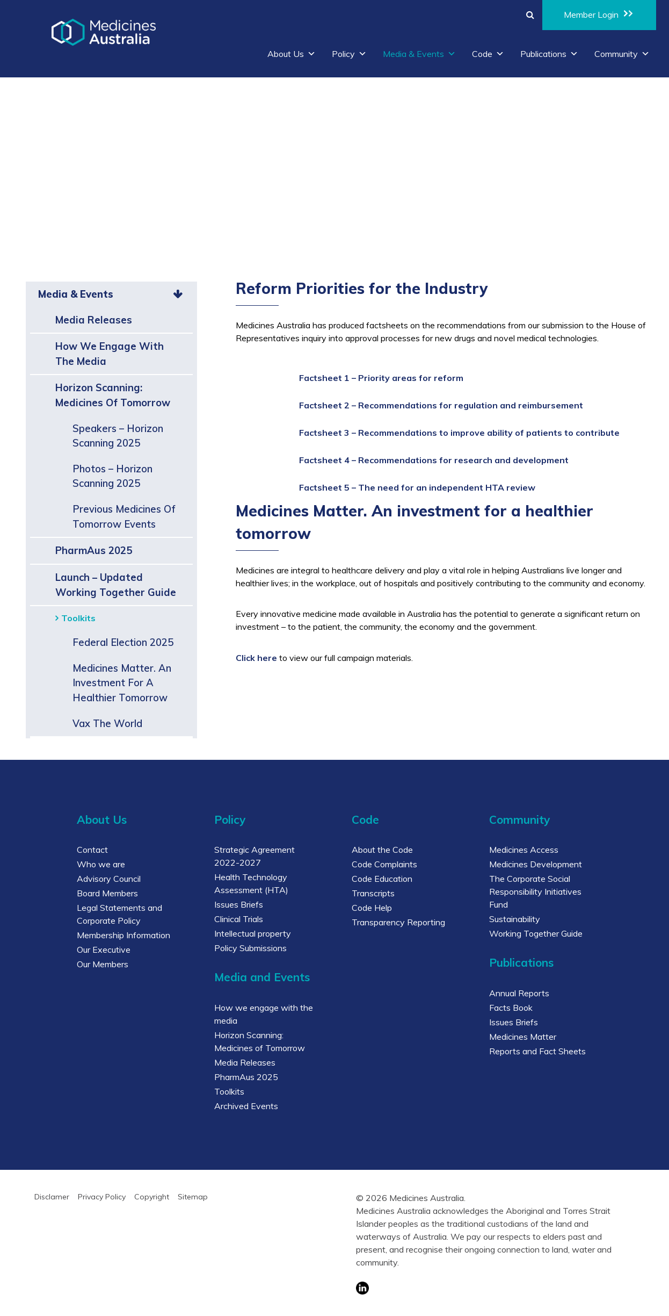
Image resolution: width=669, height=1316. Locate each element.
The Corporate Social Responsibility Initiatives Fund (535, 891)
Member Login (599, 14)
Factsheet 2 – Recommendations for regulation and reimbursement (441, 405)
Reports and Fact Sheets (537, 1051)
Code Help (372, 907)
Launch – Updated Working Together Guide (115, 585)
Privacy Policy (102, 1197)
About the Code (382, 849)
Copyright (151, 1197)
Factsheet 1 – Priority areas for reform (381, 377)
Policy (349, 53)
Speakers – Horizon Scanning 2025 (117, 436)
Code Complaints (384, 864)
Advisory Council (109, 878)
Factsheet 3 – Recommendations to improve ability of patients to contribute (459, 432)
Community (622, 53)
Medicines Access (523, 849)
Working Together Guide (536, 933)
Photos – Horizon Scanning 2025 (112, 476)
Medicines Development (535, 864)
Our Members (102, 964)
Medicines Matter (522, 1036)
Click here (256, 657)
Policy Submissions (250, 948)
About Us (291, 53)
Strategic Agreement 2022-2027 (254, 856)
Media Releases (93, 320)
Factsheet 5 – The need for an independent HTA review (417, 487)
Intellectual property (252, 933)
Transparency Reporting (398, 922)
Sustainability (514, 919)
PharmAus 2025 (93, 550)
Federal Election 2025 (122, 642)
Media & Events (419, 53)
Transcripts (373, 893)
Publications (549, 53)
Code (488, 53)
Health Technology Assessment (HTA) (251, 883)
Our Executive (103, 949)
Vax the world (107, 723)
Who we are (101, 864)
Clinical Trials (238, 919)
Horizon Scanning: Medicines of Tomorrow (112, 395)
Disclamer (51, 1197)
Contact (92, 849)
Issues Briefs (238, 904)
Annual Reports (519, 993)
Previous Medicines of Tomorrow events (124, 516)
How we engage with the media (109, 354)
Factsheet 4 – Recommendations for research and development (434, 460)
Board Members (107, 893)
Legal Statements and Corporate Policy (119, 914)
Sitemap (193, 1197)
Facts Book (511, 1007)
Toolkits (78, 618)
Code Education (382, 878)
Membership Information (123, 935)
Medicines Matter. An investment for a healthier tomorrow (121, 683)
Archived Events (246, 1106)
